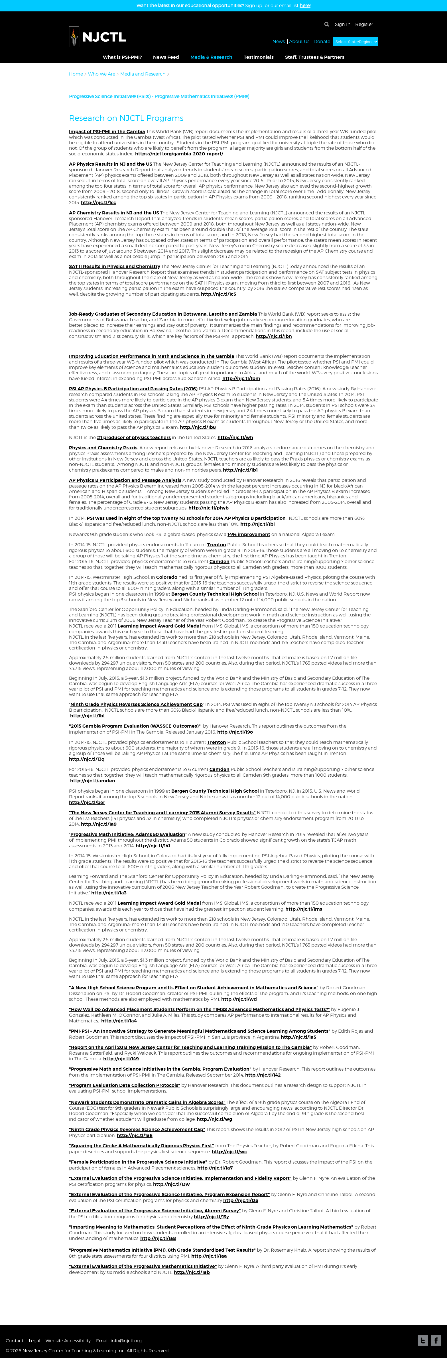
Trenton (216, 545)
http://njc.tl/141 (153, 846)
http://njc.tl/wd (239, 999)
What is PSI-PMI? (122, 57)
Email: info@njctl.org (119, 1340)
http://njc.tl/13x (240, 1200)
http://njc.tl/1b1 (240, 470)
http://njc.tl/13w (171, 1184)
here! (305, 5)
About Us (299, 41)
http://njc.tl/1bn (274, 336)
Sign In (343, 24)
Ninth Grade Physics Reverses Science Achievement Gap (136, 704)
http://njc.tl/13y (211, 1217)
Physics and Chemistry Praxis (103, 448)
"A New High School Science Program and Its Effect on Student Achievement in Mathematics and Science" (193, 988)
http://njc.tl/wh (235, 438)
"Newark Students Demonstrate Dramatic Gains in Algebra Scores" (147, 1102)
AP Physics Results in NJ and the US (110, 164)
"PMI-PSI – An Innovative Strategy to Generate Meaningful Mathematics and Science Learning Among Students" (199, 1031)
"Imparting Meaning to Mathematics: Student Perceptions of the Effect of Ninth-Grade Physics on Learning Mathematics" (211, 1227)
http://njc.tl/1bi (257, 524)
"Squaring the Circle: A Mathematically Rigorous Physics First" (141, 1146)
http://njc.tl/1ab (192, 1272)
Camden (219, 562)
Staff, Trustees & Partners (314, 57)
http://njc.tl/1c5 (218, 294)
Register (364, 24)
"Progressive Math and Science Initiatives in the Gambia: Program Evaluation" (160, 1069)
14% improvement (248, 534)
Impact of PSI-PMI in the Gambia (107, 132)
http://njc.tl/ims (303, 909)
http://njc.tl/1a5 (298, 1037)
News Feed (166, 57)
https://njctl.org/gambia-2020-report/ (179, 154)
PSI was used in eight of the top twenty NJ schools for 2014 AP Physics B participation (186, 518)
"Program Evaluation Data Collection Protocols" (124, 1085)
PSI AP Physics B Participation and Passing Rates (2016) (133, 389)
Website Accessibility (68, 1340)
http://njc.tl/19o (235, 732)
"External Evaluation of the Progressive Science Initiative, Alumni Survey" (155, 1211)
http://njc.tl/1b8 (198, 427)
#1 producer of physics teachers (134, 438)
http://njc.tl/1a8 (158, 1238)
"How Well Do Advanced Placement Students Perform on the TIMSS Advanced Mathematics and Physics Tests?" (199, 1009)
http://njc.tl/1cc (98, 203)
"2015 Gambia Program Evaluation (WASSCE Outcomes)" (135, 726)
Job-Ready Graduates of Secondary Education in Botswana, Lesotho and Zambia (163, 314)
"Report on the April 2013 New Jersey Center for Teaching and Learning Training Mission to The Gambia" (190, 1047)
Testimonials (259, 57)
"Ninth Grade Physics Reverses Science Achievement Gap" (137, 1129)
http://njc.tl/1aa (209, 1256)
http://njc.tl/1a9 (99, 824)
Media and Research (143, 74)
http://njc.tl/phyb (208, 508)
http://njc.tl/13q (87, 759)
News (279, 41)
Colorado (166, 577)
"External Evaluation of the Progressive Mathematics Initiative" (143, 1266)
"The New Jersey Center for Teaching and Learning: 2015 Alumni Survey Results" (162, 813)
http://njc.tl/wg (214, 1119)
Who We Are (101, 74)
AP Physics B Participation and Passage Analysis (125, 480)
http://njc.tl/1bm (241, 378)
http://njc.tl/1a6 (135, 1135)
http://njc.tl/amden (92, 781)
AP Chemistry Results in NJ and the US (114, 213)
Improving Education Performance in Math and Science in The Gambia (151, 356)
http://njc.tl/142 (263, 1075)
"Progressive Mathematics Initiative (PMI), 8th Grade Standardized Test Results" (162, 1250)
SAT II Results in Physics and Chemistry (114, 266)
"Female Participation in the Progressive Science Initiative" (138, 1162)
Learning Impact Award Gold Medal (159, 626)
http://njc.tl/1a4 (119, 1021)
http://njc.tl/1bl (87, 716)
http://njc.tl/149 (121, 1059)
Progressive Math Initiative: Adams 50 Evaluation (127, 834)
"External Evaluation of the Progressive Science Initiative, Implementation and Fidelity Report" (180, 1178)
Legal (34, 1340)
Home (76, 74)
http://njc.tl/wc (229, 1152)
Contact (14, 1340)
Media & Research (211, 57)
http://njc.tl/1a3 (109, 893)
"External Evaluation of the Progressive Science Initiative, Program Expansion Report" (169, 1194)
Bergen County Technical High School (215, 594)
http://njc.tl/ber (87, 802)
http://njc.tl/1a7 (215, 1168)
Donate (322, 41)
